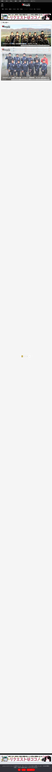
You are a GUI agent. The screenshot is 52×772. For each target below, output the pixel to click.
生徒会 (21, 9)
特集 (3, 9)
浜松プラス (26, 1)
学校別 (6, 9)
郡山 (11, 1)
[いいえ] (50, 768)
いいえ (23, 769)
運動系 (10, 9)
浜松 (7, 1)
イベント (26, 9)
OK (19, 769)
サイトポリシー (30, 769)
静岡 (2, 1)
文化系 (14, 9)
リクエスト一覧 (32, 9)
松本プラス (33, 1)
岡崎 (20, 1)
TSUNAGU (38, 9)
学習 (18, 9)
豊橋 (15, 1)
